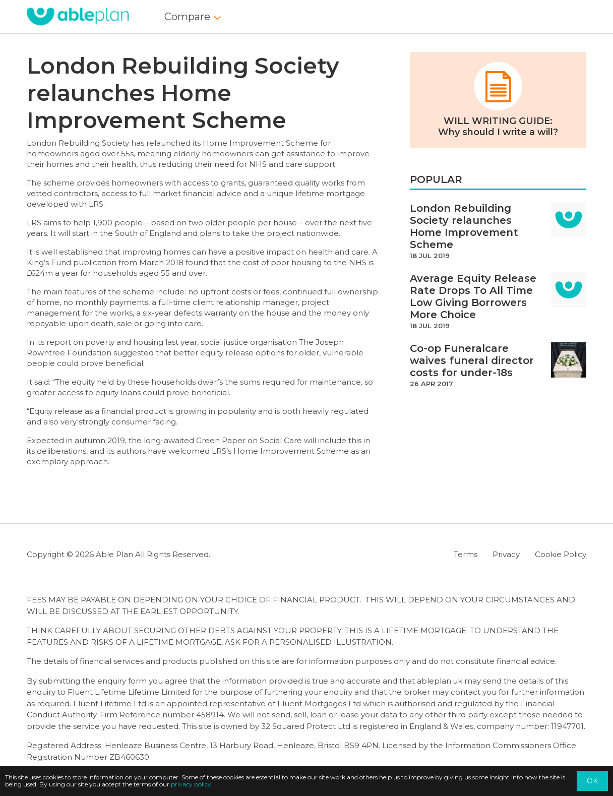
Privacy (506, 554)
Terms (465, 554)
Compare (187, 17)
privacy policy (191, 784)
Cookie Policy (560, 554)
